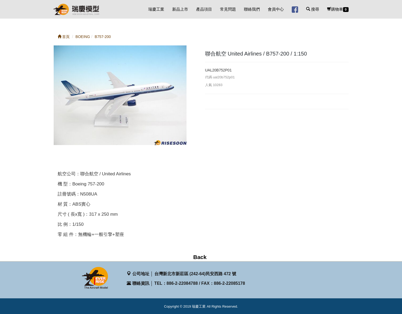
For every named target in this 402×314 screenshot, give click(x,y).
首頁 (64, 37)
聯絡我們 (252, 9)
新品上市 (180, 9)
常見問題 (228, 9)
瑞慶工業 (156, 9)
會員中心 (276, 9)
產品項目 (204, 9)
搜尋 (312, 9)
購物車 (338, 9)
